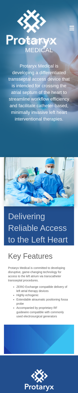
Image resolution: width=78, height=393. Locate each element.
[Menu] (72, 28)
